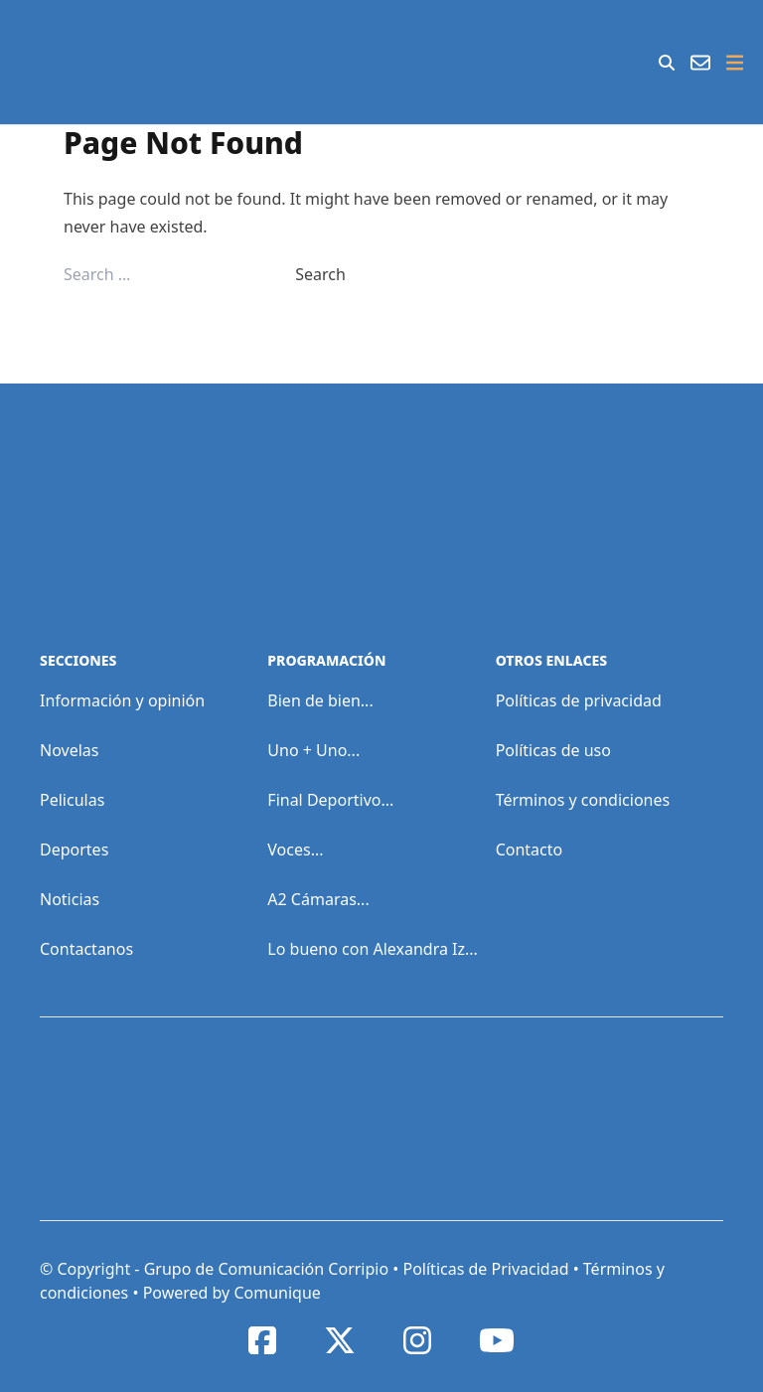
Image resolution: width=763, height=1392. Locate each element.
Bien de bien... (320, 700)
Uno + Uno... (313, 750)
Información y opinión (122, 700)
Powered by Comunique (232, 1293)
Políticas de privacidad (579, 700)
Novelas (69, 750)
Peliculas (72, 800)
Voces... (295, 849)
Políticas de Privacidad (485, 1269)
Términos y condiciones (583, 800)
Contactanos (86, 949)
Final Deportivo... (330, 800)
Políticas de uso (553, 750)
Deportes (74, 849)
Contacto (529, 849)
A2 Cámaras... (318, 899)
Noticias (69, 899)
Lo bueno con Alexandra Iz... (372, 949)
